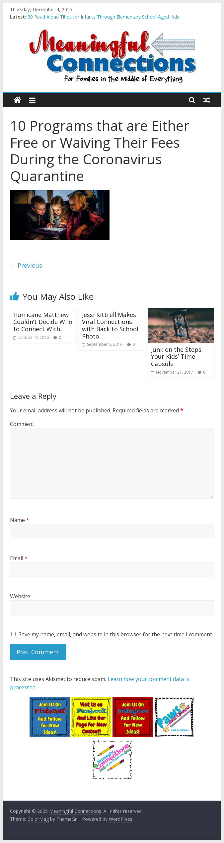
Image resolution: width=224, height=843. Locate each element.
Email (19, 558)
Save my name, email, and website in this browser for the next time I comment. (116, 634)
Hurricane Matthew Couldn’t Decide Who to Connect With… (42, 322)
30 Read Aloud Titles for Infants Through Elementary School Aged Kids (103, 17)
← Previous (26, 265)
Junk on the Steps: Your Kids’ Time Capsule (177, 356)
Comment (22, 424)
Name (19, 520)
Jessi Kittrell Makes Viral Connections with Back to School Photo (110, 325)
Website (20, 596)
